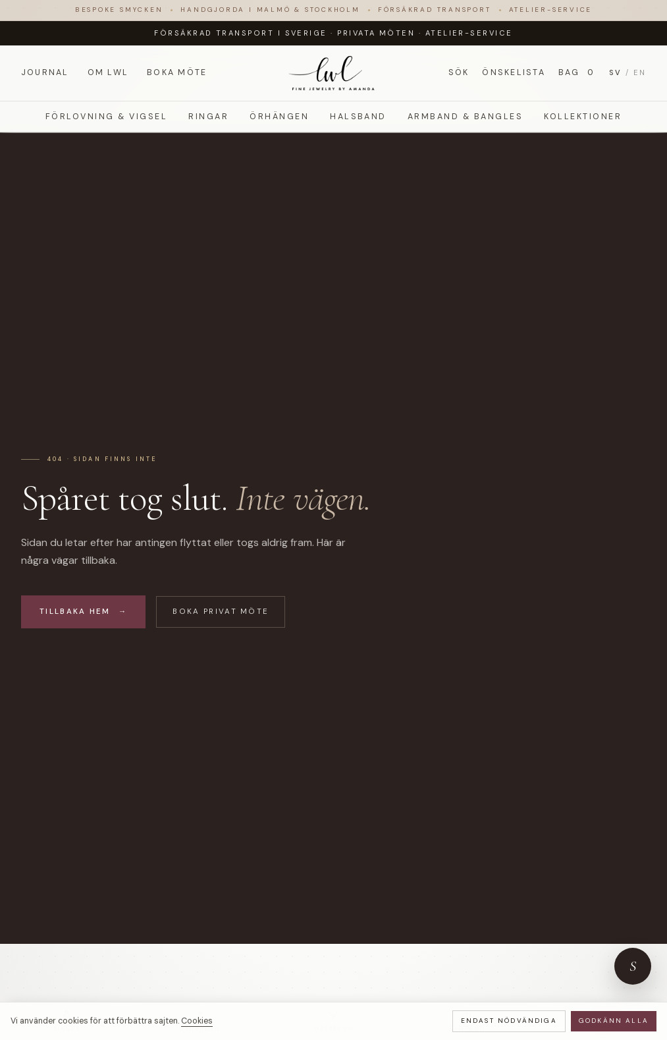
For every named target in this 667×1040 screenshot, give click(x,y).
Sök (458, 72)
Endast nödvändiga (509, 1020)
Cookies (197, 1021)
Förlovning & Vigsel (106, 116)
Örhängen (279, 116)
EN (639, 72)
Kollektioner (583, 116)
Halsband (358, 116)
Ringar (208, 116)
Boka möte (177, 72)
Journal (45, 72)
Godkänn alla (614, 1020)
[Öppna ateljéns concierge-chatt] (632, 966)
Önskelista (513, 72)
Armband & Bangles (465, 116)
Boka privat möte (221, 611)
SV (615, 72)
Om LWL (108, 72)
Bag (577, 73)
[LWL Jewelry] (333, 73)
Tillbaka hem (83, 611)
